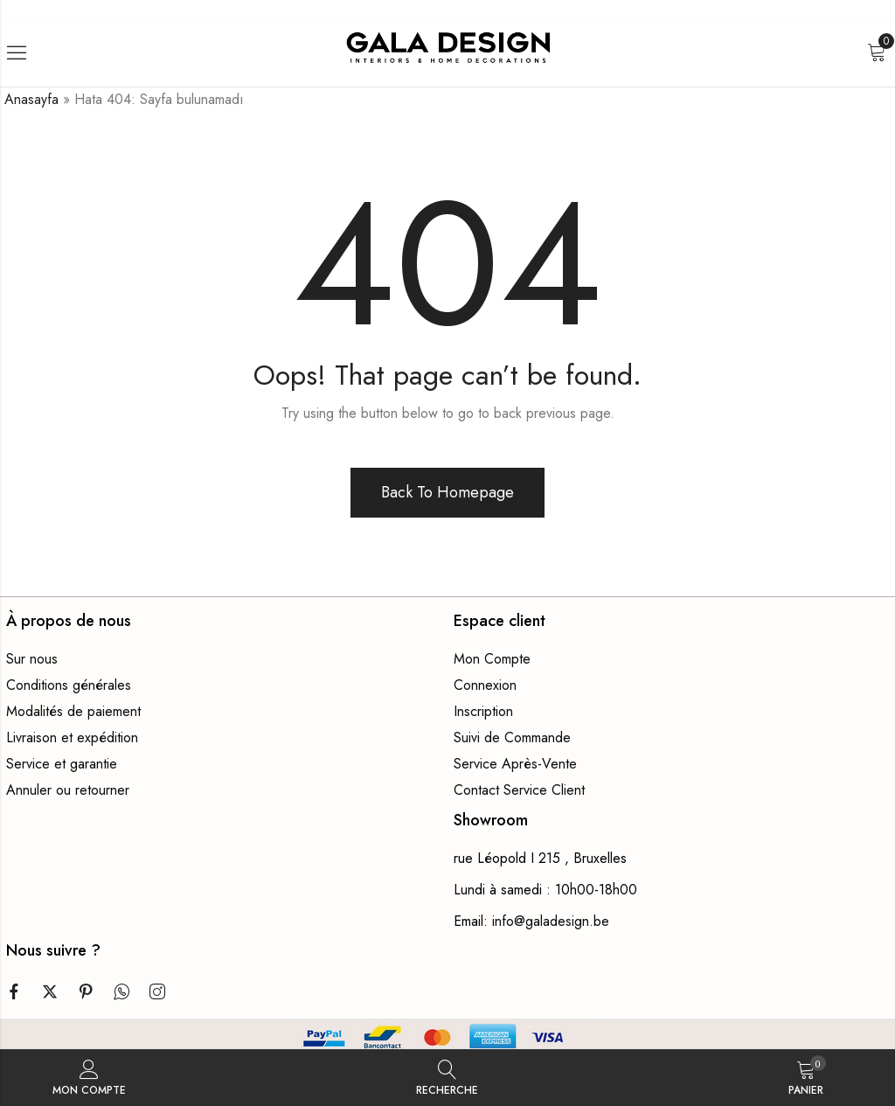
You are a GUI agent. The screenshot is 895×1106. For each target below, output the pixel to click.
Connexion (485, 685)
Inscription (483, 711)
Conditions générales (68, 685)
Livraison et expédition (72, 737)
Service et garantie (61, 764)
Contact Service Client (519, 790)
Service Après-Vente (515, 764)
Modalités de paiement (73, 711)
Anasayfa (31, 99)
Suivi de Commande (512, 737)
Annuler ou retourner (67, 790)
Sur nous (32, 659)
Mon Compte (492, 659)
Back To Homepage (447, 492)
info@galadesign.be (550, 921)
